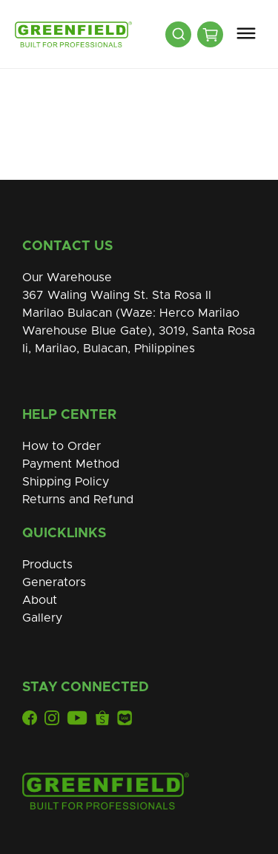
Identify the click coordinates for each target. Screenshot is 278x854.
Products (47, 565)
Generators (54, 582)
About (39, 600)
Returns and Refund (77, 499)
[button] (246, 34)
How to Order (61, 446)
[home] (69, 34)
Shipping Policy (65, 482)
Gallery (42, 618)
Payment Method (70, 464)
